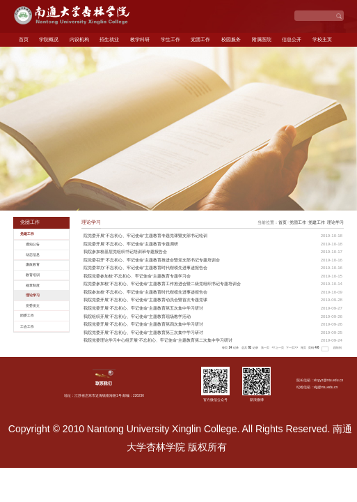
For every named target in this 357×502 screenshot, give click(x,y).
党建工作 (316, 222)
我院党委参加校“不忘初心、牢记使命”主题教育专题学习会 (137, 275)
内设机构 (79, 39)
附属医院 (261, 39)
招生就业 (109, 39)
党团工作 (200, 39)
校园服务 (231, 39)
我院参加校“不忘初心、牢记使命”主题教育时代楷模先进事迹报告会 (145, 291)
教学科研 (140, 39)
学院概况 (48, 39)
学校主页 (322, 39)
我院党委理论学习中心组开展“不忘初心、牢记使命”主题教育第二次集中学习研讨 (158, 339)
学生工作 (170, 39)
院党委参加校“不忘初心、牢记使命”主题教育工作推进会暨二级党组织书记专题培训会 (162, 283)
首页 (24, 39)
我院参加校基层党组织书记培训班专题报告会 (125, 251)
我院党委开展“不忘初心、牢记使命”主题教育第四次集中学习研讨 (143, 323)
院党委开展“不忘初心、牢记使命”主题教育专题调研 (131, 243)
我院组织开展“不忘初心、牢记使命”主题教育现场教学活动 (137, 316)
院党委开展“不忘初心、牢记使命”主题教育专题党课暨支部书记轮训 (145, 235)
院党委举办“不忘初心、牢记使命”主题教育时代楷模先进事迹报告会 (145, 267)
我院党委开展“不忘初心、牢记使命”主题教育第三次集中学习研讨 (143, 332)
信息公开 (291, 39)
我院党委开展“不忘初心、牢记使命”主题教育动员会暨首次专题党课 (145, 299)
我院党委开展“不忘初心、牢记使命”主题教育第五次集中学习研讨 (143, 307)
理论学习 (335, 222)
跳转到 (337, 347)
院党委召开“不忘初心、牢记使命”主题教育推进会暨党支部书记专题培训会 (152, 259)
